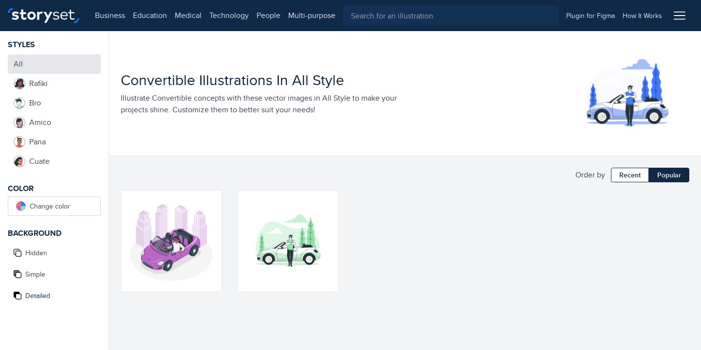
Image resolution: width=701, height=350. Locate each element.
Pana (30, 142)
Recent (630, 175)
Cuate (32, 161)
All (18, 64)
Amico (32, 122)
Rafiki (31, 83)
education (150, 15)
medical (188, 15)
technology (229, 15)
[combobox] (450, 15)
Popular (669, 175)
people (268, 15)
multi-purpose (311, 15)
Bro (27, 103)
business (110, 15)
